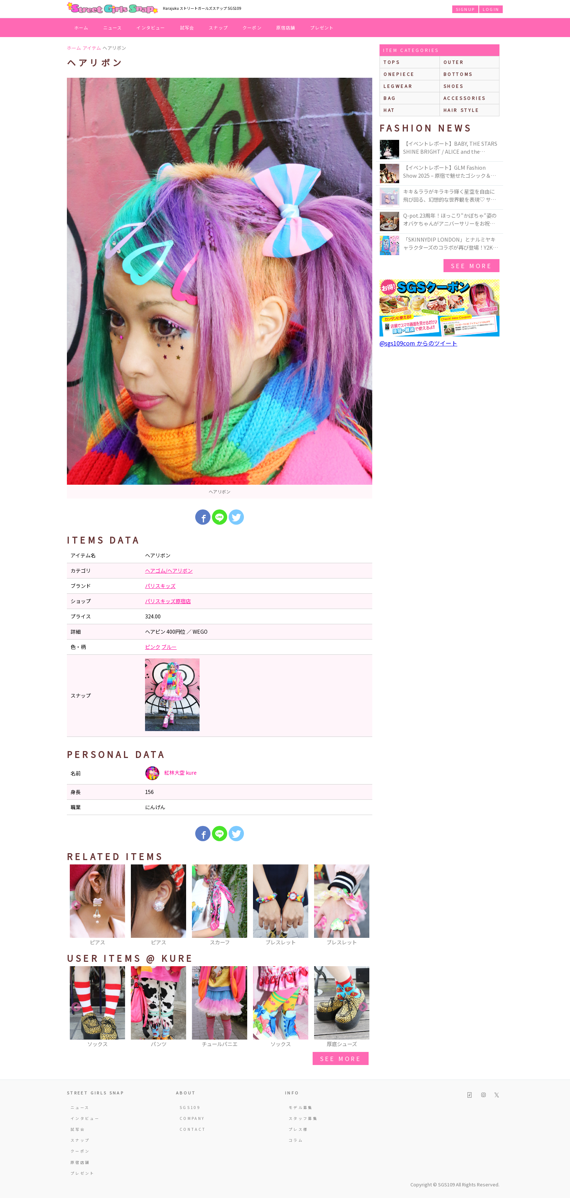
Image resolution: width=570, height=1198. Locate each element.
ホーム (81, 27)
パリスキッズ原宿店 (168, 601)
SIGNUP (465, 9)
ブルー (169, 646)
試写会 (187, 27)
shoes (453, 86)
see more (340, 1058)
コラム (296, 1140)
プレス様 (298, 1129)
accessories (464, 98)
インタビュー (150, 27)
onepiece (399, 74)
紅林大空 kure (171, 773)
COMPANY (192, 1118)
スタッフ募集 (303, 1118)
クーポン (252, 27)
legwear (398, 86)
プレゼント (322, 27)
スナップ (218, 27)
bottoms (458, 74)
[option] (219, 288)
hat (389, 110)
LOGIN (491, 9)
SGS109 (190, 1107)
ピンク (152, 646)
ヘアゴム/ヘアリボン (169, 570)
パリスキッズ (160, 585)
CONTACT (193, 1129)
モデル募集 (301, 1107)
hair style (461, 110)
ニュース (112, 27)
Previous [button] (76, 905)
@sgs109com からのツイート (418, 343)
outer (453, 62)
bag (390, 98)
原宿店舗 (286, 27)
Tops (392, 62)
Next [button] (363, 905)
